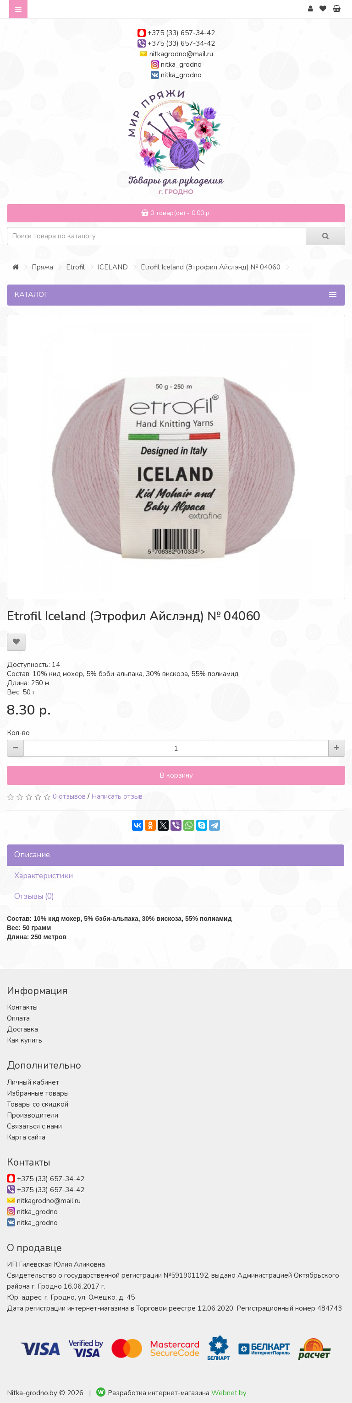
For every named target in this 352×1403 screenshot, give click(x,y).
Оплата (18, 1018)
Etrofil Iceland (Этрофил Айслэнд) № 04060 (210, 267)
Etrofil (75, 267)
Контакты (22, 1007)
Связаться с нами (34, 1126)
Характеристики (43, 876)
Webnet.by (229, 1393)
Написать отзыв (117, 796)
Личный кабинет (33, 1082)
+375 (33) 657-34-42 (181, 33)
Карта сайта (26, 1137)
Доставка (22, 1029)
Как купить (24, 1040)
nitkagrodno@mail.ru (181, 54)
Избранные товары (38, 1093)
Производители (32, 1115)
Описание (32, 854)
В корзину (176, 775)
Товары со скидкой (37, 1104)
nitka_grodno (181, 64)
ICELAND (113, 267)
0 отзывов (69, 796)
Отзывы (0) (34, 896)
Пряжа (42, 267)
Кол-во (18, 732)
